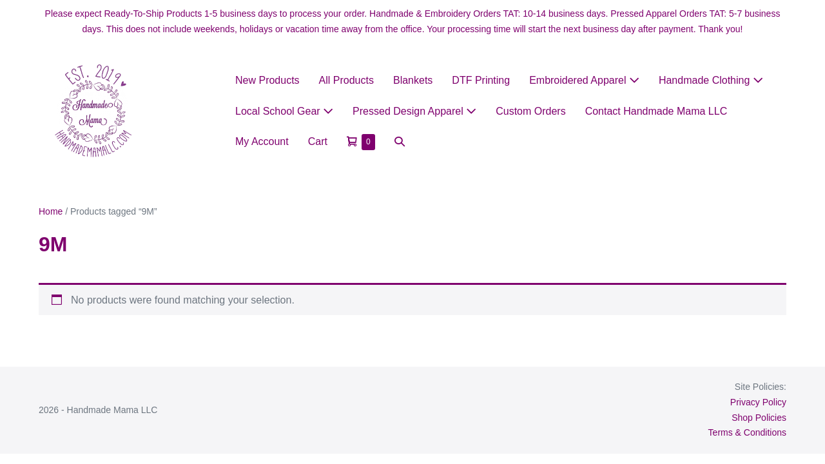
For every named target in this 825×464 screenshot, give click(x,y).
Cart (317, 141)
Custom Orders (530, 111)
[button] (399, 141)
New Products (267, 80)
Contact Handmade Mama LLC (656, 111)
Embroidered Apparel (584, 80)
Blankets (412, 80)
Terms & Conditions (747, 432)
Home (51, 211)
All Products (346, 80)
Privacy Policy (758, 402)
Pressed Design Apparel (414, 111)
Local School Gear (284, 111)
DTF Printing (481, 80)
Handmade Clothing (711, 80)
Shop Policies (759, 417)
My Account (262, 141)
